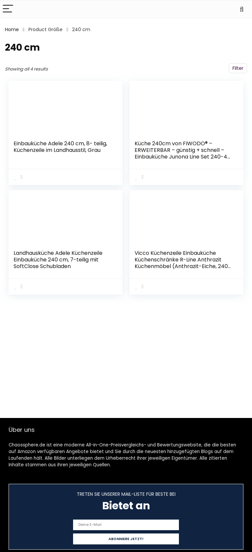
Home (12, 29)
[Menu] (8, 9)
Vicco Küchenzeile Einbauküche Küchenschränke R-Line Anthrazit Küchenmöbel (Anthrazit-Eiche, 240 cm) (181, 263)
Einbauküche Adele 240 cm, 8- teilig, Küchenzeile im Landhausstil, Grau (60, 147)
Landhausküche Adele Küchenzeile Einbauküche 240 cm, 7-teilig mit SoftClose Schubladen (58, 259)
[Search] (242, 9)
